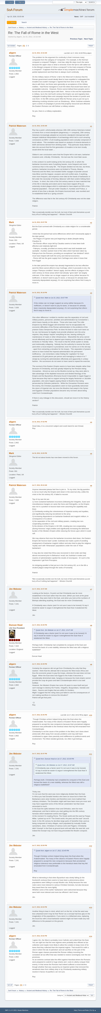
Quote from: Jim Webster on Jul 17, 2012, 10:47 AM (54, 630)
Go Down (11, 46)
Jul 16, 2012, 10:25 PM (39, 453)
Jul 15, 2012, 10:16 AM (39, 53)
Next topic (88, 39)
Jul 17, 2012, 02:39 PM (39, 664)
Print (91, 46)
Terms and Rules (83, 1010)
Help (75, 1010)
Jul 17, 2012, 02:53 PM (39, 907)
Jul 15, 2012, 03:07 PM (39, 222)
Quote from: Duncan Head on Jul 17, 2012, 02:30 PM (55, 759)
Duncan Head (15, 625)
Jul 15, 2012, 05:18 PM (39, 292)
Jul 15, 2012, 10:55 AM (39, 126)
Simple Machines (22, 1010)
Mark (11, 222)
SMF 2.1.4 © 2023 (11, 1010)
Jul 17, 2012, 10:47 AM (39, 589)
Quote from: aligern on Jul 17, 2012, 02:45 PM (52, 851)
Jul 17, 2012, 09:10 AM (39, 485)
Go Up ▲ (93, 1010)
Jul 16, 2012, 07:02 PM (39, 422)
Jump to (60, 995)
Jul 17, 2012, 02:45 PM (39, 715)
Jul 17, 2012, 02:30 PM (39, 625)
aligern (12, 53)
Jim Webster (15, 589)
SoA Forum (14, 10)
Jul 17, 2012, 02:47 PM (39, 753)
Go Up (9, 985)
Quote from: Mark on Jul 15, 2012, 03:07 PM (51, 298)
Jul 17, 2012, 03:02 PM (39, 936)
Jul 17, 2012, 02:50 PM (39, 845)
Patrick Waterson (17, 126)
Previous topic (76, 39)
